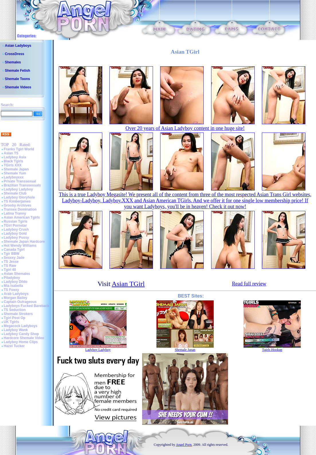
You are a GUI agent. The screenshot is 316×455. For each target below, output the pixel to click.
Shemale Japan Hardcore (24, 242)
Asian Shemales (17, 274)
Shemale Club (15, 193)
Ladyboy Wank (16, 330)
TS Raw (10, 266)
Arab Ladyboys (16, 294)
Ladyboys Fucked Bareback (26, 306)
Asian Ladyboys (18, 46)
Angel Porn (184, 445)
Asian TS (11, 153)
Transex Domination (20, 209)
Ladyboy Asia (15, 157)
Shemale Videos (18, 87)
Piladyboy (12, 278)
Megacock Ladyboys (20, 326)
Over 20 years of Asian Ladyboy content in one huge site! (185, 128)
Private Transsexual (20, 181)
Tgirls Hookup (272, 350)
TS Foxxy (11, 290)
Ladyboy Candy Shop (21, 334)
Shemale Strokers (18, 314)
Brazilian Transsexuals (22, 185)
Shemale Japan (16, 169)
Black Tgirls (13, 161)
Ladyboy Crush (16, 230)
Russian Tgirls (16, 221)
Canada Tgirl (14, 250)
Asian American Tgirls (22, 217)
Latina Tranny (15, 213)
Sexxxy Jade (14, 258)
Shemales (13, 62)
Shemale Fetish (17, 71)
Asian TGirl (128, 283)
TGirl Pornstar (15, 225)
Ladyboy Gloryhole (19, 197)
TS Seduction (15, 310)
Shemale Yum (15, 173)
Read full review (249, 284)
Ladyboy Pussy (16, 238)
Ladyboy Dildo (16, 282)
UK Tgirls (11, 322)
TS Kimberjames (17, 201)
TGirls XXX (12, 165)
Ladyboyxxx (13, 177)
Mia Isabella (13, 286)
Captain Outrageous (20, 302)
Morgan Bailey (15, 298)
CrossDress (14, 54)
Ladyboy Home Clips (21, 342)
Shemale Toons (17, 79)
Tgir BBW (11, 254)
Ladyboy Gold (15, 234)
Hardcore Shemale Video (24, 338)
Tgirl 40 (10, 270)
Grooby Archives (17, 205)
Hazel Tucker (14, 346)
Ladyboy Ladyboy (18, 189)
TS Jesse (11, 262)
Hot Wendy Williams (20, 246)
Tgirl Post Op (14, 318)
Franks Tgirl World (19, 149)
